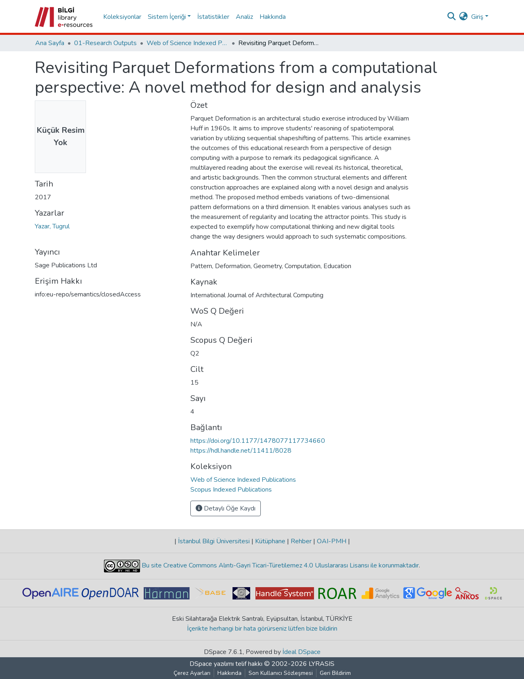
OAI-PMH (331, 541)
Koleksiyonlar (122, 16)
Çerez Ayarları (192, 673)
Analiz (244, 16)
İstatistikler (213, 16)
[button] (463, 17)
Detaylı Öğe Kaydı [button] (225, 508)
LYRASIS (321, 663)
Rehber (301, 541)
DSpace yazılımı (212, 663)
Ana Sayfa (49, 43)
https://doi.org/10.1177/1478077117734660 (257, 440)
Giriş (477, 16)
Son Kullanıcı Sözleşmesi (280, 673)
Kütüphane (270, 541)
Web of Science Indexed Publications (187, 43)
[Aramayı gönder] (452, 17)
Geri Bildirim (335, 673)
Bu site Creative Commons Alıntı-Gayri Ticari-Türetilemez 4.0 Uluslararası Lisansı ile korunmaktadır (279, 565)
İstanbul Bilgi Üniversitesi (213, 541)
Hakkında (273, 16)
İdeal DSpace (301, 651)
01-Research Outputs (105, 43)
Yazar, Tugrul (52, 226)
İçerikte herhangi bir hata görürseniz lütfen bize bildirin (262, 628)
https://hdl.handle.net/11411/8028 (240, 450)
